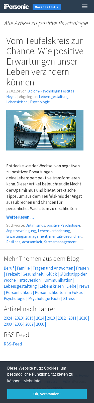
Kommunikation (57, 280)
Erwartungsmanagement (26, 236)
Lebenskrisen (17, 101)
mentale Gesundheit (65, 236)
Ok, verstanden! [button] (47, 394)
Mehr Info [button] (31, 381)
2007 (29, 324)
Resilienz (13, 241)
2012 (62, 318)
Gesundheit (33, 274)
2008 (19, 324)
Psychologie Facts (44, 298)
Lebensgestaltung (54, 96)
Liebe (71, 286)
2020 (19, 318)
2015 (29, 318)
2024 (8, 318)
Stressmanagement (60, 241)
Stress (69, 298)
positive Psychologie (63, 225)
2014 (40, 318)
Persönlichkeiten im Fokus (59, 292)
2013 (51, 318)
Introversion (30, 280)
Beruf (9, 268)
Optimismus (35, 225)
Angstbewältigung (21, 230)
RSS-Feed (13, 344)
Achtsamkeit (32, 241)
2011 (72, 318)
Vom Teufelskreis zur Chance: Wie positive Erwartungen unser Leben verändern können (44, 61)
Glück (51, 274)
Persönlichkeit (19, 292)
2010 (83, 318)
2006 (40, 324)
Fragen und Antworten (53, 268)
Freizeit (13, 274)
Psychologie (40, 101)
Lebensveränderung (54, 230)
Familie (23, 268)
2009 (8, 324)
